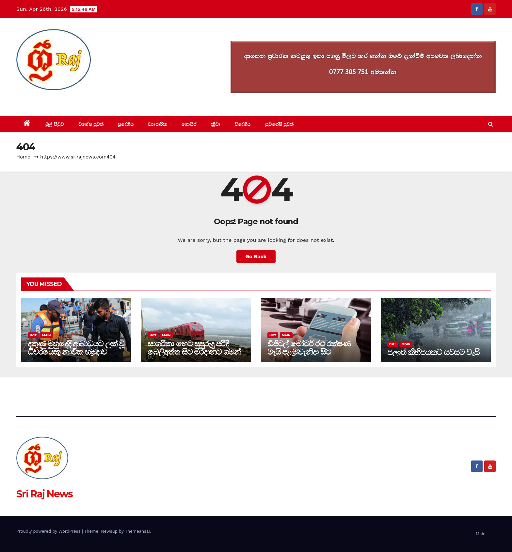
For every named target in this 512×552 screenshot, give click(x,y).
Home (23, 157)
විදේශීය (243, 124)
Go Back (256, 256)
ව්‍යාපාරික (157, 124)
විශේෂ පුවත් (91, 124)
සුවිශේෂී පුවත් (279, 124)
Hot (33, 335)
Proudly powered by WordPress (49, 531)
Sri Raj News (44, 101)
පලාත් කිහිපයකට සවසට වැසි (433, 352)
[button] (490, 124)
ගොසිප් (189, 124)
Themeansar (137, 531)
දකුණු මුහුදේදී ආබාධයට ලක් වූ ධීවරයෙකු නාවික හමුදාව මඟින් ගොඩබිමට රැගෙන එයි (76, 352)
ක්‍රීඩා (215, 124)
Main (46, 335)
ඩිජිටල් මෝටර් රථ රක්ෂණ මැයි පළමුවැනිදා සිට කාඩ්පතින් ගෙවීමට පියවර (309, 352)
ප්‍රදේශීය (126, 124)
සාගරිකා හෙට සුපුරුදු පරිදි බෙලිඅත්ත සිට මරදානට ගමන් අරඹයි (194, 352)
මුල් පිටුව (54, 124)
